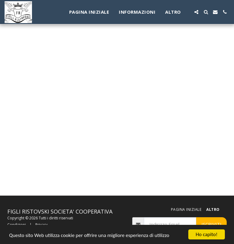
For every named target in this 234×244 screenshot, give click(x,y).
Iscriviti (211, 224)
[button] (196, 12)
